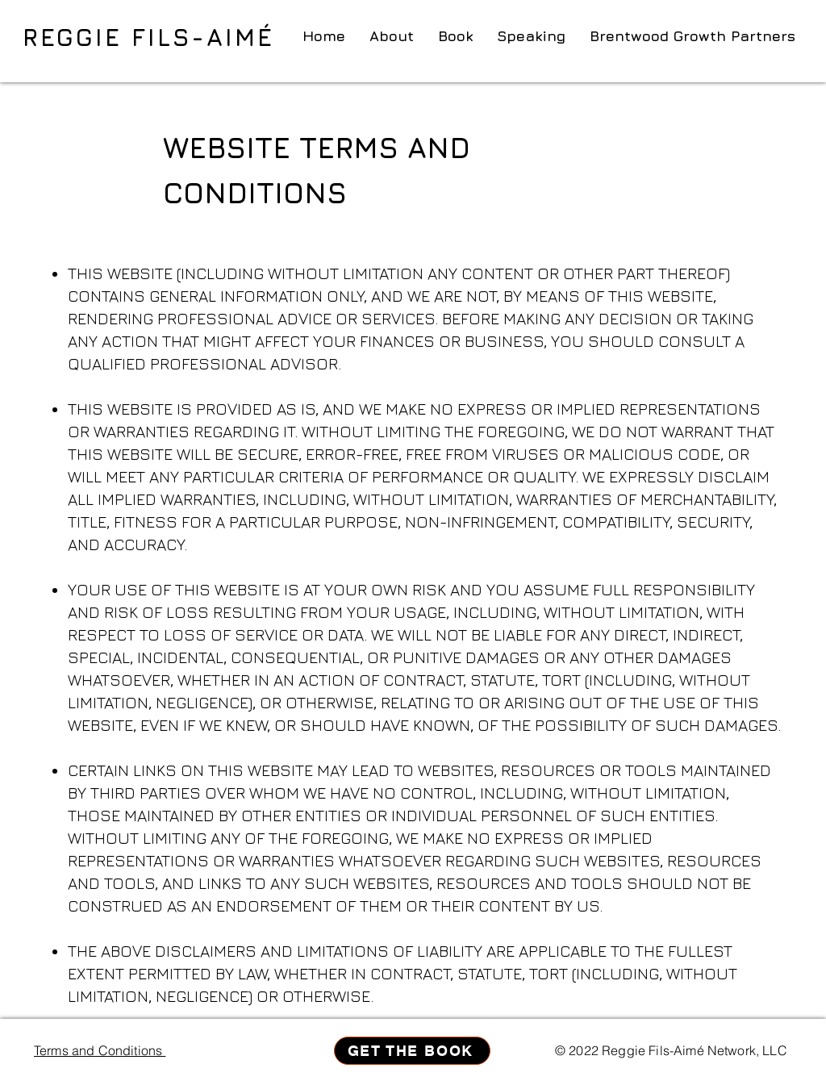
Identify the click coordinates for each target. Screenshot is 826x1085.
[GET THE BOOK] (412, 1051)
